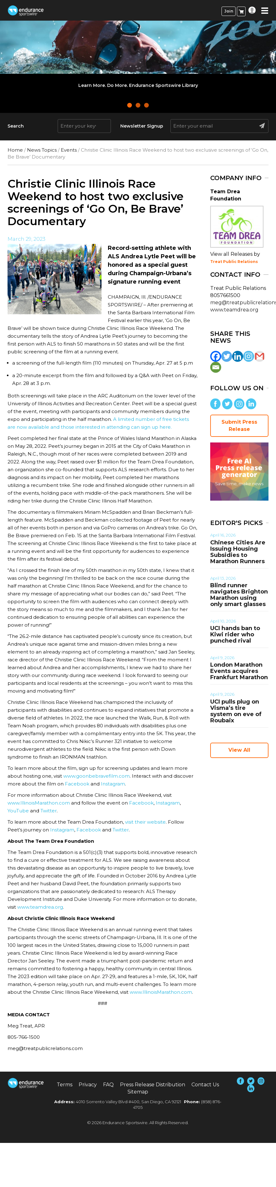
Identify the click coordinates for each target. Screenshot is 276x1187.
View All (239, 750)
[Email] (215, 367)
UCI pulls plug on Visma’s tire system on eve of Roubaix (236, 711)
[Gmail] (259, 356)
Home (15, 150)
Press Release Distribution (152, 1085)
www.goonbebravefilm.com (96, 776)
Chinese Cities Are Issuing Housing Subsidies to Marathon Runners (237, 552)
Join (228, 11)
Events (69, 150)
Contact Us (205, 1085)
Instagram (113, 784)
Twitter (48, 811)
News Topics (42, 150)
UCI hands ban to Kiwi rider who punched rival (235, 634)
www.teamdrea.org (40, 907)
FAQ (108, 1085)
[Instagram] (248, 356)
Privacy (88, 1085)
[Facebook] (215, 356)
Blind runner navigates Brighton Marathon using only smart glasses (239, 595)
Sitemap (138, 1092)
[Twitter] (226, 356)
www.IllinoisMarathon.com (39, 803)
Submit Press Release (239, 425)
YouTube (18, 811)
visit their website (145, 822)
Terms (64, 1085)
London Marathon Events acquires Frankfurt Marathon (239, 671)
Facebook (77, 784)
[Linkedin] (237, 356)
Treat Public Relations (234, 261)
